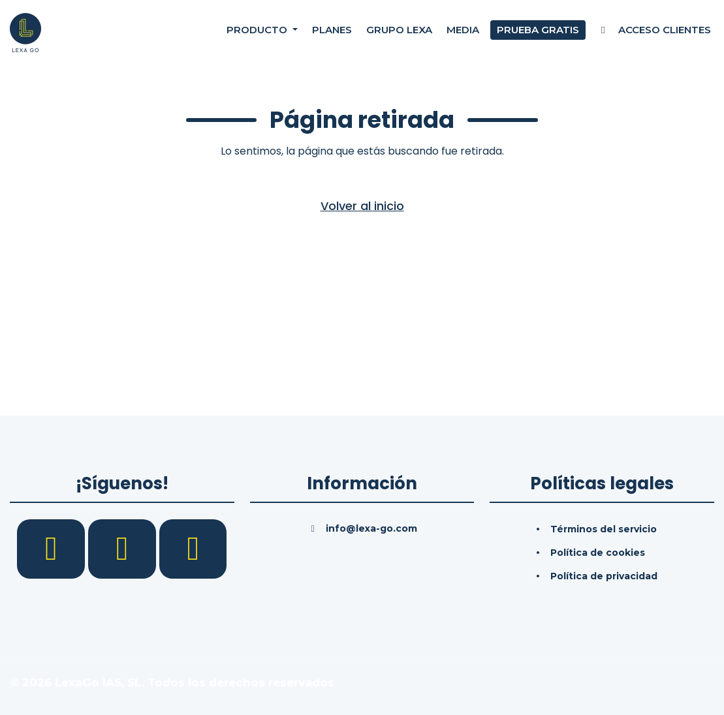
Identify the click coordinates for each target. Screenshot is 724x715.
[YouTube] (193, 548)
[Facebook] (52, 548)
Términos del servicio (603, 529)
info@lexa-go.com (371, 528)
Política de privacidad (603, 576)
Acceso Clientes (654, 32)
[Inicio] (25, 31)
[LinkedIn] (123, 548)
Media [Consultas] (463, 32)
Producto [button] (258, 32)
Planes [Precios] (332, 32)
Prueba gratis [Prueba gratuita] (538, 32)
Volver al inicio (362, 206)
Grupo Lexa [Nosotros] (399, 32)
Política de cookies (597, 552)
